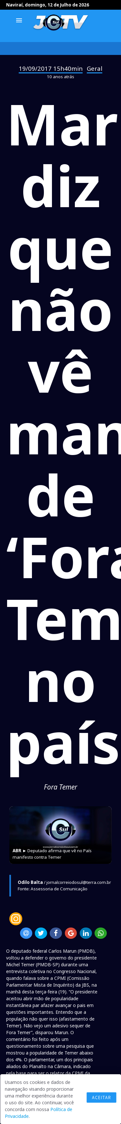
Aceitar (101, 1097)
